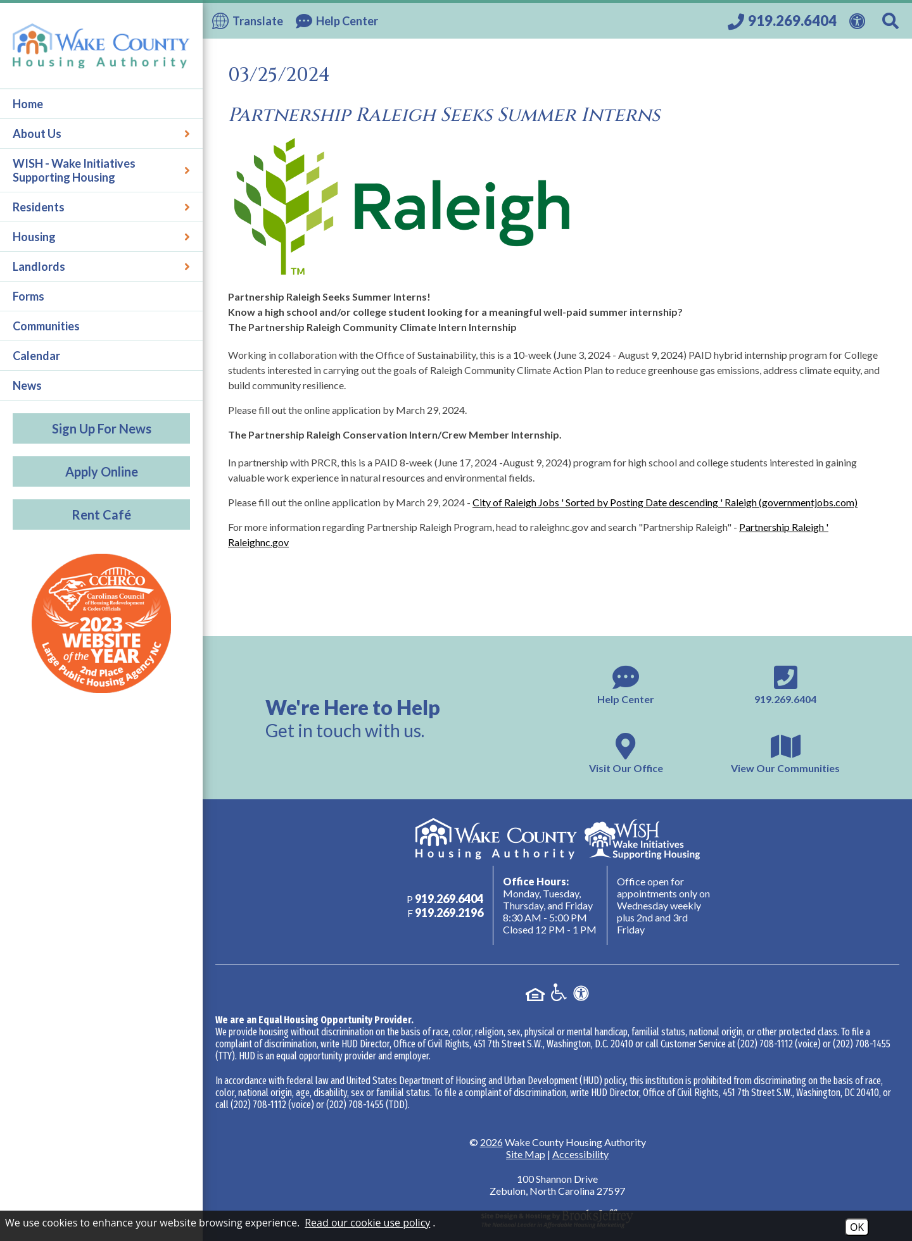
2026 (491, 1142)
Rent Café (101, 514)
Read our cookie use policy (367, 1223)
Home (28, 104)
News (27, 385)
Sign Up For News (101, 428)
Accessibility (580, 1154)
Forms (28, 296)
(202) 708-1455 (861, 1044)
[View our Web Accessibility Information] (859, 19)
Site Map (525, 1154)
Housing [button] (101, 237)
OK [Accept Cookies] (857, 1227)
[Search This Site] (892, 20)
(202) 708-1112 (765, 1044)
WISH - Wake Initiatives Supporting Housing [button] (101, 170)
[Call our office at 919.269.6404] (782, 21)
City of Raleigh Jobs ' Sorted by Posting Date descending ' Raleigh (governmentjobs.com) (665, 502)
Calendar (36, 356)
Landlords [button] (101, 266)
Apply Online (101, 471)
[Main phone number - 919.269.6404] (785, 683)
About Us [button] (101, 133)
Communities (46, 326)
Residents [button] (101, 207)
